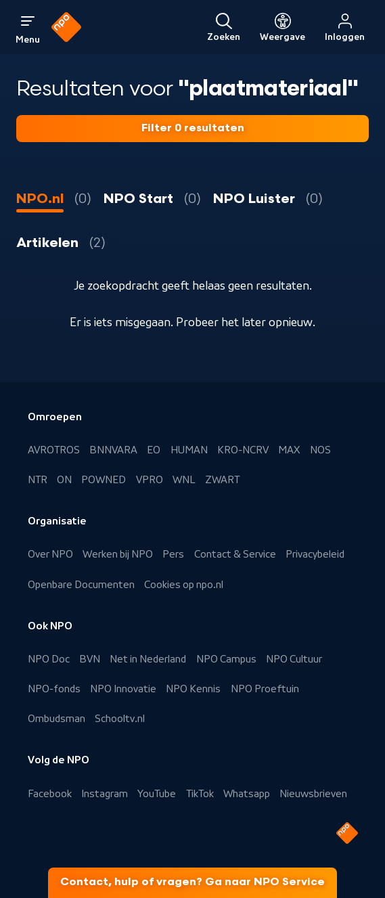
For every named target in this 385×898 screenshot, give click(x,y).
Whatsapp (246, 793)
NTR (37, 479)
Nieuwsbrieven (313, 793)
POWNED (103, 479)
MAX (289, 450)
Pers (173, 554)
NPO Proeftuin (265, 688)
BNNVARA (113, 450)
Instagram (104, 793)
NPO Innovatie (123, 688)
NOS (320, 450)
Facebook (50, 793)
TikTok (200, 793)
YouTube (156, 793)
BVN (89, 659)
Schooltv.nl (120, 718)
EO (153, 450)
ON (64, 479)
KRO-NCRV (243, 450)
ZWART (222, 479)
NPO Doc (49, 659)
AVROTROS (54, 450)
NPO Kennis (193, 688)
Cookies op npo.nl (183, 584)
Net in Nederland (148, 659)
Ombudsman (56, 718)
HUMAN (189, 450)
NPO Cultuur (294, 659)
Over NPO (50, 554)
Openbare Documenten (81, 584)
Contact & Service (235, 554)
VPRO (149, 479)
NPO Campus (226, 659)
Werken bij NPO (118, 554)
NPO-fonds (54, 688)
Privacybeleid (315, 554)
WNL (184, 479)
